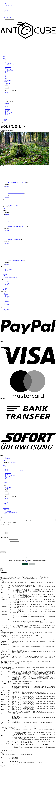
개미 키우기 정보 (8, 106)
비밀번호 (4, 524)
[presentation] (8, 528)
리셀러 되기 (5, 305)
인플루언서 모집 (6, 304)
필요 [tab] (1, 579)
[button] (7, 17)
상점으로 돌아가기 (8, 92)
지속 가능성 (7, 295)
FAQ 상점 (6, 117)
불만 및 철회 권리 (8, 271)
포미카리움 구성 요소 (9, 70)
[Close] (1, 569)
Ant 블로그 (5, 119)
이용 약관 (6, 270)
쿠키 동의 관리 (14, 462)
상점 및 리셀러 (5, 118)
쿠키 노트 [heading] (28, 557)
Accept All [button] (25, 564)
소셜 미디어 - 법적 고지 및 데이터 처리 (10, 277)
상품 (6, 78)
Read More (28, 561)
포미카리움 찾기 (8, 110)
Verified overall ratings (7, 208)
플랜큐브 (4, 120)
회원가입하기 (3, 552)
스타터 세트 (9, 63)
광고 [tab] (1, 723)
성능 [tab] (1, 658)
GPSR (4, 276)
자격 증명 (4, 302)
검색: (4, 7)
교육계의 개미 (7, 113)
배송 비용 (7, 175)
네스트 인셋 (7, 73)
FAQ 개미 (6, 115)
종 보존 (6, 114)
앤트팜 (6, 68)
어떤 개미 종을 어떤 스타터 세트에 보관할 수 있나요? (15, 470)
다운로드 (4, 303)
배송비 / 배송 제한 (6, 309)
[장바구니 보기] (6, 488)
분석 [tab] (1, 665)
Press (6, 300)
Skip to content (3, 0)
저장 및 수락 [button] (2, 765)
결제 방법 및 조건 (6, 310)
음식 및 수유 (7, 76)
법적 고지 (4, 12)
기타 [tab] (1, 752)
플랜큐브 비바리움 (10, 64)
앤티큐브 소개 (5, 10)
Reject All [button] (32, 564)
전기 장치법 (5, 274)
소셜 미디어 (7, 297)
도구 (6, 77)
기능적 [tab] (1, 630)
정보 (3, 105)
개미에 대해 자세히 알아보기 (10, 112)
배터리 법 (4, 275)
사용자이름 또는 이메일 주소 (8, 522)
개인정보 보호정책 (8, 269)
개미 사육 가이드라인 (7, 281)
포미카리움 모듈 (8, 69)
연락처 (4, 11)
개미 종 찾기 (7, 109)
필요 (2, 580)
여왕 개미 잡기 (7, 111)
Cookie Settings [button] (44, 560)
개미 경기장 (7, 71)
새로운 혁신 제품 (8, 67)
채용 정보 (6, 301)
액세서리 (6, 75)
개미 (6, 72)
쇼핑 (3, 61)
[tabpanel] (28, 606)
